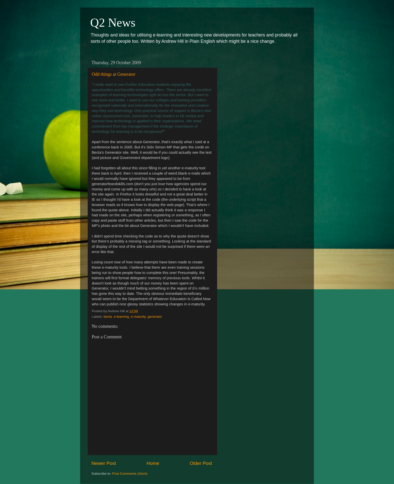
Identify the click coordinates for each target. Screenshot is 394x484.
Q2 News (112, 22)
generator (154, 316)
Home (152, 463)
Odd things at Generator (113, 74)
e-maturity (138, 316)
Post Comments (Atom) (129, 473)
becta (108, 316)
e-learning (121, 316)
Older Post (201, 463)
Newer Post (103, 463)
